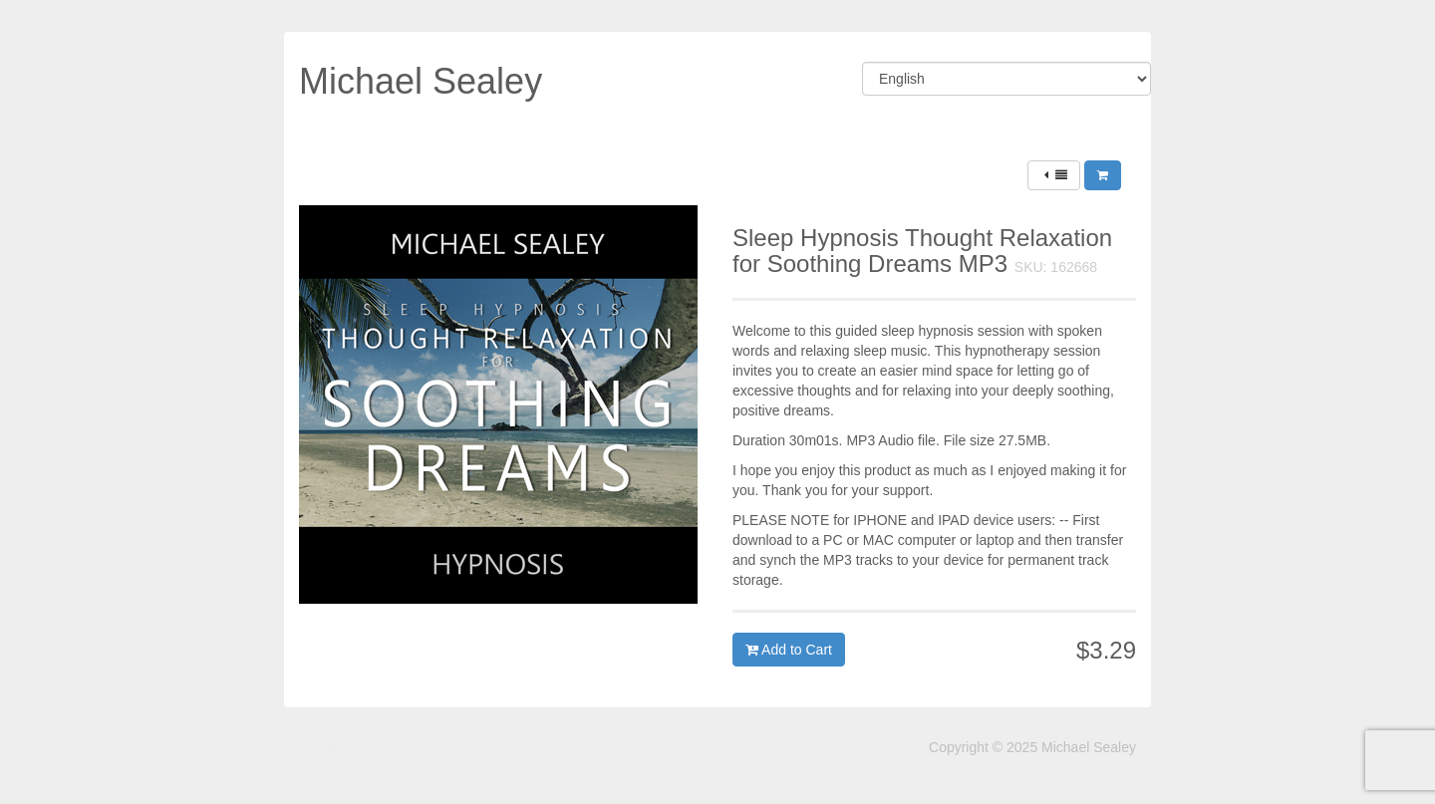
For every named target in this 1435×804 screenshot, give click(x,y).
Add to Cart (788, 650)
